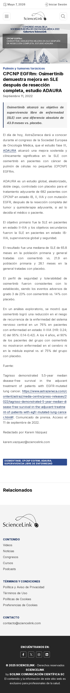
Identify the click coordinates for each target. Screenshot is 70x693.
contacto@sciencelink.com (22, 623)
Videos (7, 545)
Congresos (10, 557)
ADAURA (9, 150)
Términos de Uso (15, 593)
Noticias (8, 551)
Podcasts (9, 569)
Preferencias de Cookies (20, 605)
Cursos (8, 563)
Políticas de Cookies (17, 599)
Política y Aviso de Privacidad (23, 587)
